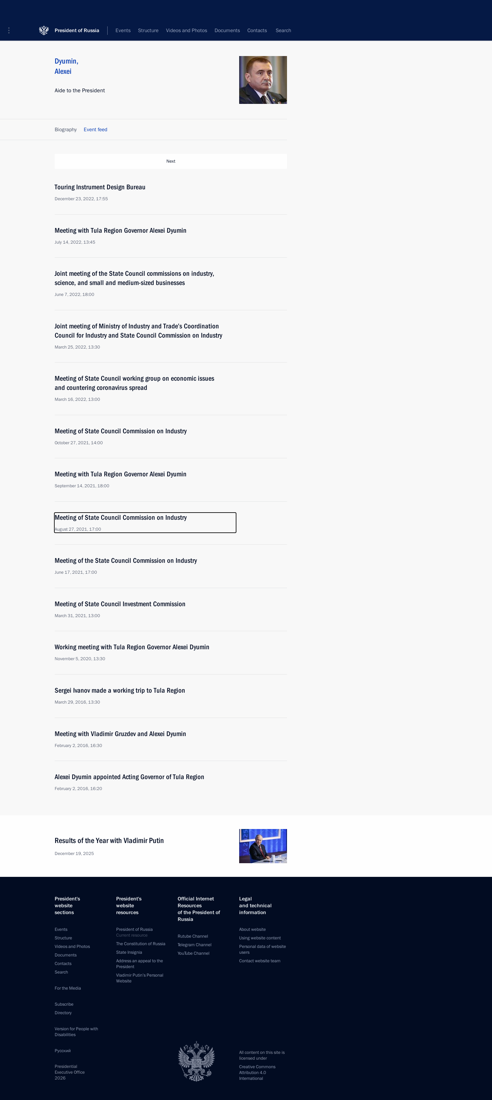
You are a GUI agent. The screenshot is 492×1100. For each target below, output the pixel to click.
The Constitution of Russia (140, 944)
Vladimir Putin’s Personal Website (139, 978)
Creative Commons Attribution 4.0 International (257, 1073)
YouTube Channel (193, 953)
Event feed (95, 129)
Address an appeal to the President (139, 964)
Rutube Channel (193, 936)
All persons (275, 30)
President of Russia (77, 10)
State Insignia (129, 952)
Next (170, 161)
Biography (66, 129)
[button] (11, 10)
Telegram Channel (194, 945)
